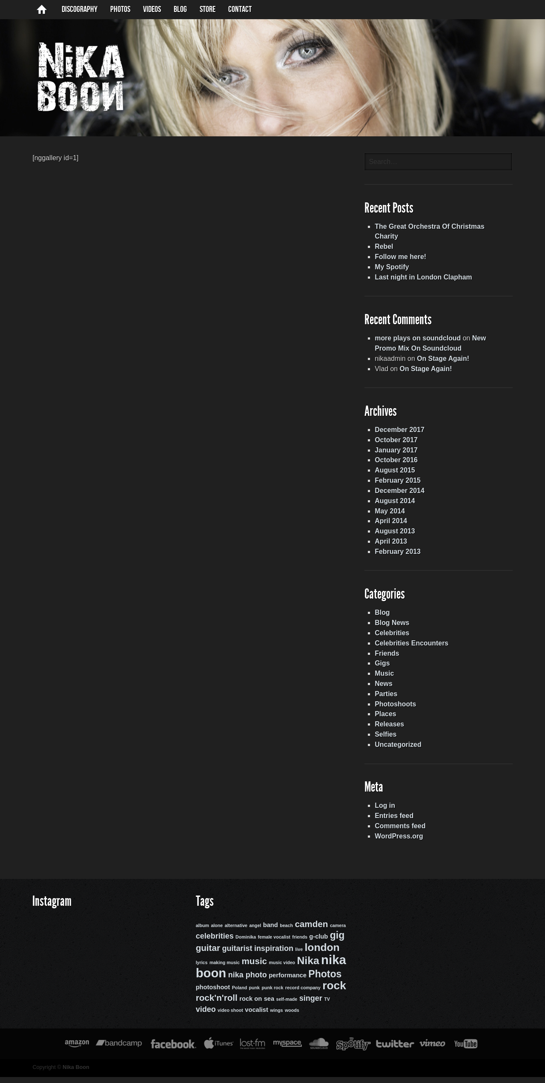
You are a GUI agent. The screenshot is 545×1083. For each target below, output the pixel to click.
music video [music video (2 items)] (281, 969)
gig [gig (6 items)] (336, 942)
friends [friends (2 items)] (299, 944)
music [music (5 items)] (253, 968)
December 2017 (401, 433)
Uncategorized (399, 750)
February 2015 (399, 484)
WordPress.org (400, 842)
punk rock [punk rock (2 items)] (272, 994)
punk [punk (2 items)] (253, 994)
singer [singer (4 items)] (309, 1004)
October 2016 (397, 463)
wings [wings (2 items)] (275, 1016)
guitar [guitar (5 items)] (207, 955)
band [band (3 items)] (269, 932)
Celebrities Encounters (413, 648)
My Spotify (393, 269)
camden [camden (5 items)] (310, 931)
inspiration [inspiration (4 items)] (273, 955)
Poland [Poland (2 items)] (239, 994)
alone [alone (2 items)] (216, 932)
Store (207, 9)
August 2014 (396, 504)
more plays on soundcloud (419, 341)
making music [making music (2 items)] (224, 969)
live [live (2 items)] (298, 956)
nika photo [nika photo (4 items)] (246, 981)
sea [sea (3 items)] (268, 1005)
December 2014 (401, 494)
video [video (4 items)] (205, 1015)
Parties (387, 699)
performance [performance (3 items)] (287, 981)
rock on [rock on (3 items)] (249, 1005)
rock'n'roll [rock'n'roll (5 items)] (216, 1004)
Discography (80, 9)
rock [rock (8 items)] (333, 991)
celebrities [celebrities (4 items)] (214, 943)
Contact (240, 9)
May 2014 (391, 514)
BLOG (180, 9)
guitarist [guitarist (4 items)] (236, 955)
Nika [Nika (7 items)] (307, 967)
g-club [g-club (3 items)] (317, 944)
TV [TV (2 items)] (326, 1005)
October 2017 (397, 443)
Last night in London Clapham (425, 279)
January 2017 (397, 453)
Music (385, 679)
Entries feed (395, 822)
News (385, 689)
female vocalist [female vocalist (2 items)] (273, 944)
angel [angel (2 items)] (254, 932)
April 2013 (392, 545)
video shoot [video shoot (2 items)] (229, 1016)
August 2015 (396, 474)
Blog (383, 617)
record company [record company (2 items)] (302, 994)
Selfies (387, 740)
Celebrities (393, 638)
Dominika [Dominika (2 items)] (245, 944)
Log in (386, 811)
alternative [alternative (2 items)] (235, 932)
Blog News (393, 627)
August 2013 (396, 535)
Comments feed (401, 832)
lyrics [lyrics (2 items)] (201, 969)
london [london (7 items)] (321, 954)
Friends (388, 658)
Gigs (383, 668)
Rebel (385, 248)
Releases (390, 730)
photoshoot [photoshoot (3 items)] (212, 993)
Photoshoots (397, 709)
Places (387, 719)
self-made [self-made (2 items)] (286, 1005)
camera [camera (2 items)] (337, 932)
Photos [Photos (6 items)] (324, 980)
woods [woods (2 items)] (291, 1016)
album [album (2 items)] (201, 932)
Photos (120, 9)
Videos (152, 9)
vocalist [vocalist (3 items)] (255, 1016)
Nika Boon (73, 1073)
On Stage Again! (445, 361)
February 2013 (399, 555)
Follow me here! (402, 258)
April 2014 (392, 525)
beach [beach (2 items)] (285, 932)
